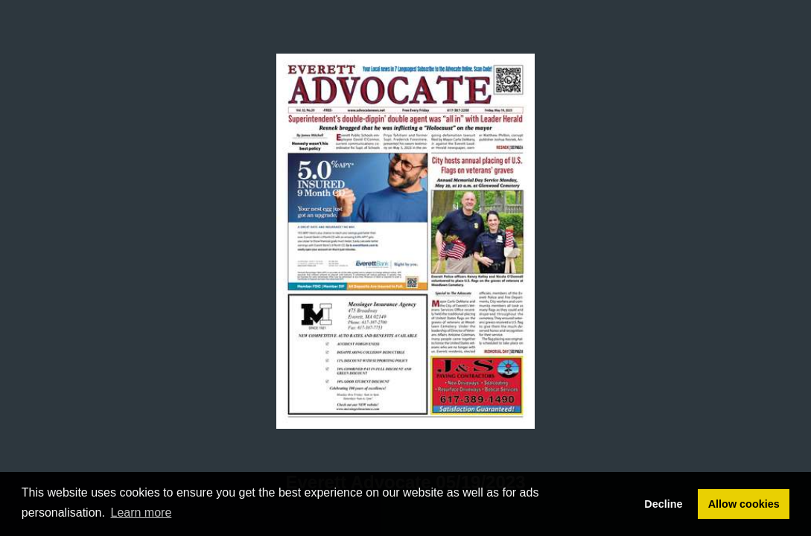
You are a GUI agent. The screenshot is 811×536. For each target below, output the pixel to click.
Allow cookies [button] (744, 504)
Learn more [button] (141, 512)
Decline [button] (663, 504)
